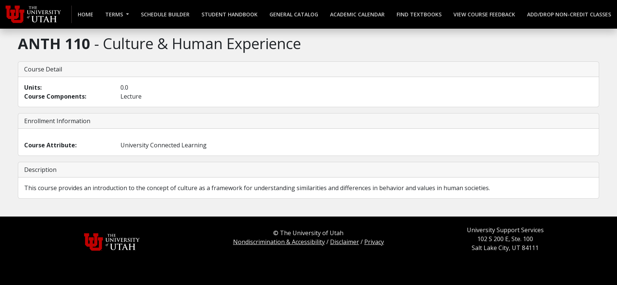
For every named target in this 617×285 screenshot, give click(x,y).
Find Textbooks (419, 14)
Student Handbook (229, 14)
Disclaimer (344, 242)
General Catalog (293, 14)
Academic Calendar (357, 14)
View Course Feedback (484, 14)
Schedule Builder (165, 14)
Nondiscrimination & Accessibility (279, 242)
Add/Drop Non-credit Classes (569, 14)
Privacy (374, 242)
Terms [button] (115, 14)
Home (85, 14)
